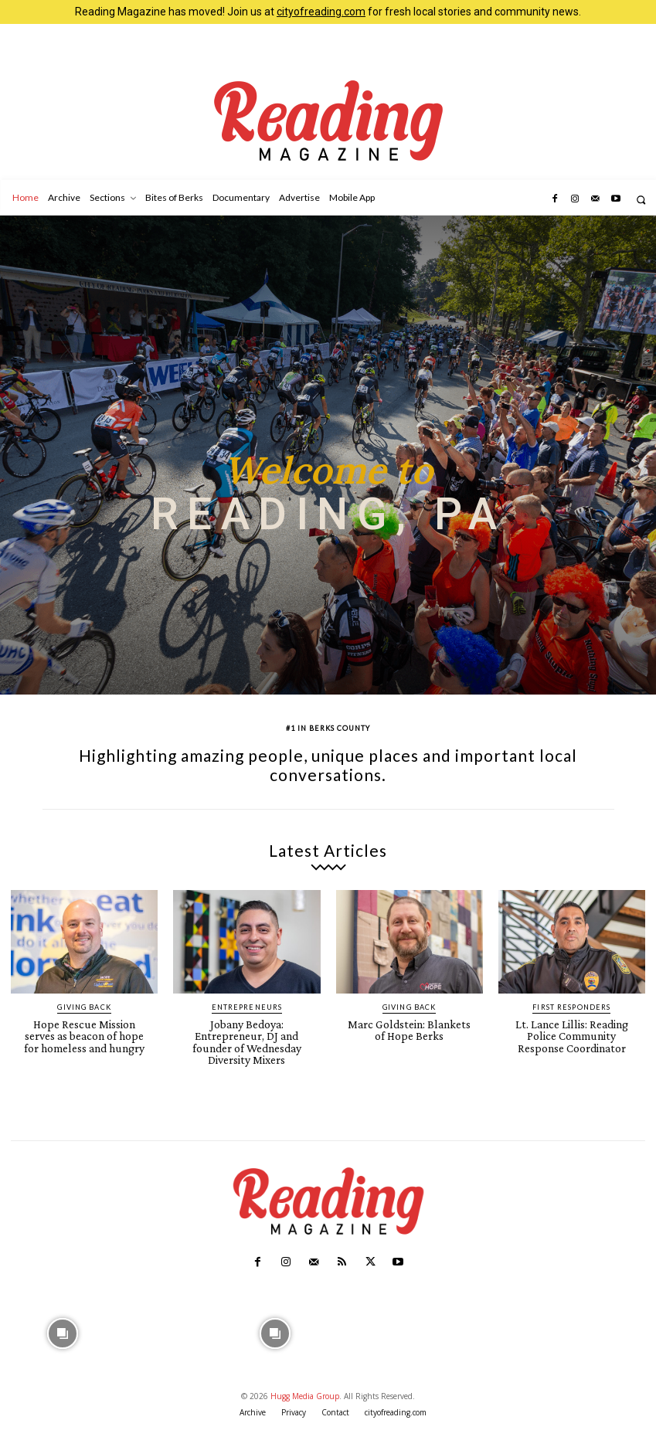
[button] (641, 200)
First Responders (571, 1007)
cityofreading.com (321, 11)
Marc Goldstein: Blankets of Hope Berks (409, 1029)
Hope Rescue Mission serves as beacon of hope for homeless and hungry (84, 1034)
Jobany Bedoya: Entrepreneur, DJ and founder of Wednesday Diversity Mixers (247, 1039)
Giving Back (84, 1007)
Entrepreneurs (246, 1007)
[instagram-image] (62, 1327)
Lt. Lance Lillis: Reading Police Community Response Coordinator (572, 1034)
